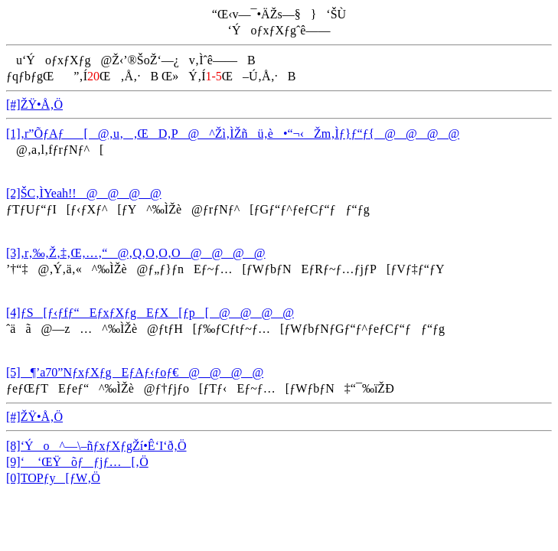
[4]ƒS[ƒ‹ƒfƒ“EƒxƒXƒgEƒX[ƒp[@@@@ (150, 312)
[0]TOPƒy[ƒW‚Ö (53, 477)
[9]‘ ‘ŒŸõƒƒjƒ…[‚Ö (77, 461)
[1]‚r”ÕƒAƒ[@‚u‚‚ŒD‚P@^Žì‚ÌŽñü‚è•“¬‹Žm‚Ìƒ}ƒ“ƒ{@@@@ (232, 133)
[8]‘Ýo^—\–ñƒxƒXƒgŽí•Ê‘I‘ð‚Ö (96, 445)
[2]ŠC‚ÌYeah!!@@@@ (84, 193)
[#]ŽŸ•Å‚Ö (34, 104)
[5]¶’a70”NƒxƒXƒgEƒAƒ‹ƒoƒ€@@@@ (134, 372)
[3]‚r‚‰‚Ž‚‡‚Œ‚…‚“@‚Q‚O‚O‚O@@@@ (136, 252)
